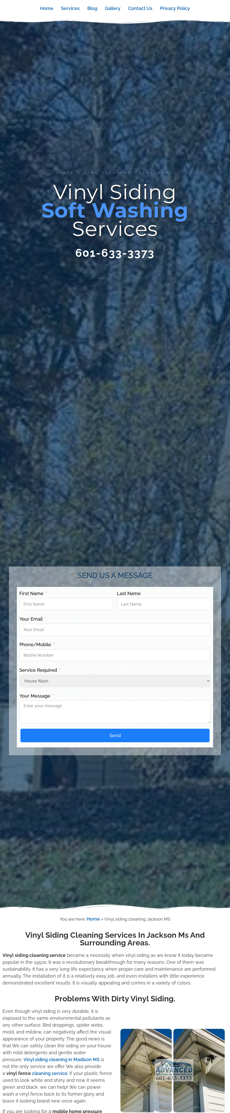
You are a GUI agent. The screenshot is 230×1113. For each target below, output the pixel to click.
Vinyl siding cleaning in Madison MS (61, 1059)
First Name (31, 593)
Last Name (129, 593)
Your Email (31, 619)
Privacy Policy (175, 8)
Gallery (112, 8)
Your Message (35, 696)
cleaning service (49, 1073)
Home (46, 8)
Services (70, 8)
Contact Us (140, 8)
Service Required (38, 670)
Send (115, 735)
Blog (92, 8)
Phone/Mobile (35, 644)
